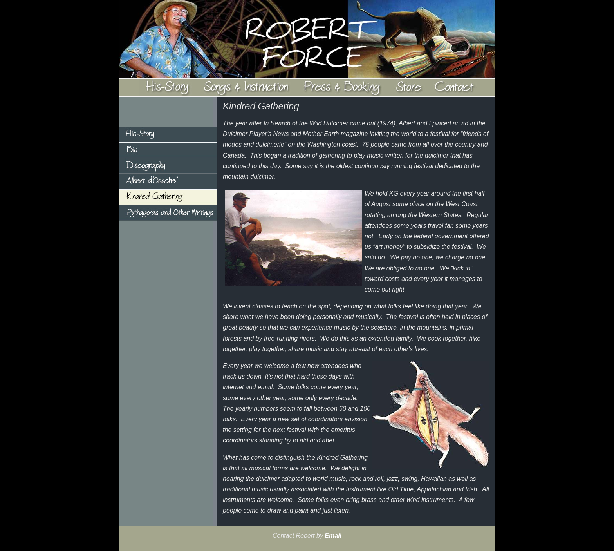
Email (333, 535)
